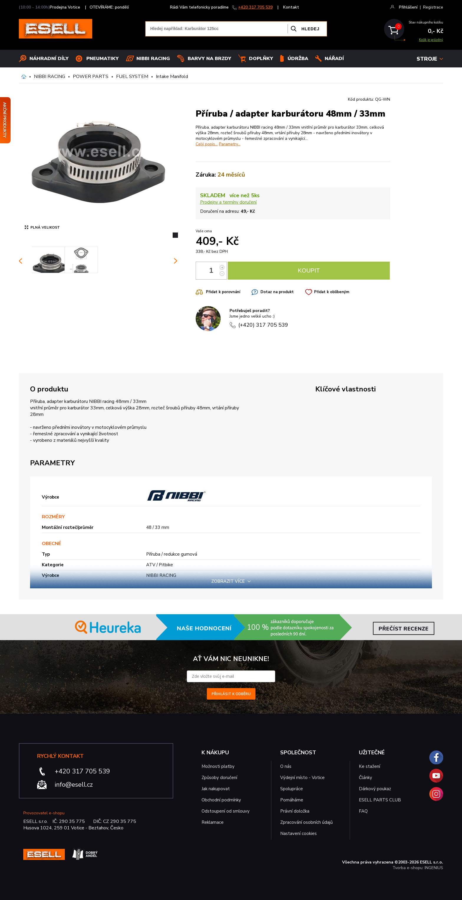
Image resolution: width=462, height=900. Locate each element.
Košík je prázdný (431, 40)
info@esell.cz (74, 784)
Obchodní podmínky (221, 800)
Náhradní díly (49, 58)
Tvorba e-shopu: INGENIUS (417, 868)
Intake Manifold (172, 76)
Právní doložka (294, 811)
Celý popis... (207, 144)
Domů (23, 76)
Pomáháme (291, 800)
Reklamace (213, 822)
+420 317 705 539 (255, 7)
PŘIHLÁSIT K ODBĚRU (231, 693)
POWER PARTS (90, 76)
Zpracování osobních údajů (306, 822)
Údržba (298, 58)
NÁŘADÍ (334, 58)
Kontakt (291, 7)
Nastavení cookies (298, 833)
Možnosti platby (218, 766)
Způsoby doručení (219, 778)
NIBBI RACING (49, 76)
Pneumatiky (102, 58)
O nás (285, 766)
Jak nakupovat (216, 789)
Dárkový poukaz (375, 789)
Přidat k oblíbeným (331, 292)
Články (365, 778)
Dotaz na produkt (277, 292)
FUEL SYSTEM (132, 76)
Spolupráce (291, 789)
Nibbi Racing (153, 58)
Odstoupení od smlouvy (226, 811)
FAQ (363, 811)
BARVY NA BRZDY (209, 58)
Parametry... (229, 144)
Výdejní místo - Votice (302, 778)
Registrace (433, 7)
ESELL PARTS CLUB (380, 800)
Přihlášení (408, 7)
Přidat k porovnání (223, 292)
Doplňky (261, 58)
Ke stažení (369, 766)
